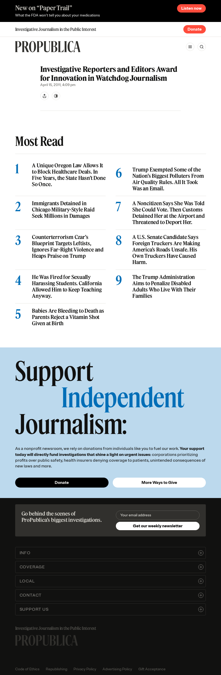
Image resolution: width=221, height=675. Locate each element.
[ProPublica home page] (46, 640)
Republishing (56, 669)
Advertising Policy (117, 669)
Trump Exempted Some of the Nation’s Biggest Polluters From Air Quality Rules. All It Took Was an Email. (168, 179)
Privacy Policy (84, 669)
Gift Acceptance (152, 669)
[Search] (201, 47)
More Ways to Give (159, 482)
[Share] (44, 96)
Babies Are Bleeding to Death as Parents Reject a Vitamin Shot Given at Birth (68, 317)
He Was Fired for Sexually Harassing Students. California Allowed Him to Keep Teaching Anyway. (67, 286)
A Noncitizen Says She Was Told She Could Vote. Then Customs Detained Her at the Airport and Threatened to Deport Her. (168, 212)
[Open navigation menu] (190, 47)
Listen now (191, 8)
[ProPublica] (48, 46)
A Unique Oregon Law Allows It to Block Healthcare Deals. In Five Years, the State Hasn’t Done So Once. (68, 174)
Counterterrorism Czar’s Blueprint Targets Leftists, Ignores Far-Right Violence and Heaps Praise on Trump (68, 246)
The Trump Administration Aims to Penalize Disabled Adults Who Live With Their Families (164, 286)
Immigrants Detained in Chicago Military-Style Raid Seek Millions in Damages (63, 209)
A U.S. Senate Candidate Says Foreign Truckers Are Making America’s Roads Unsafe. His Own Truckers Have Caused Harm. (166, 249)
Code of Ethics (27, 669)
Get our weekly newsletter (158, 526)
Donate (195, 29)
